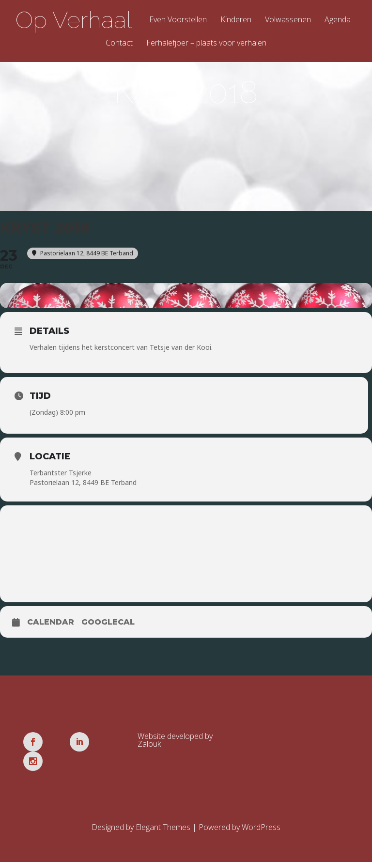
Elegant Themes (163, 811)
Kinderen (235, 20)
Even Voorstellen (178, 20)
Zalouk (149, 747)
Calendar (50, 625)
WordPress (261, 811)
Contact (119, 43)
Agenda (338, 20)
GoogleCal (108, 625)
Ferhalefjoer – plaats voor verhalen (206, 43)
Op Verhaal (74, 19)
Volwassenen (288, 20)
